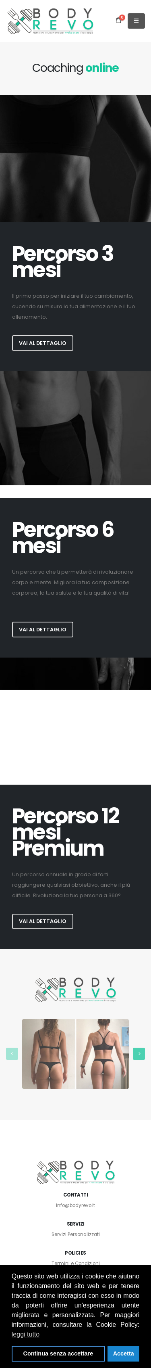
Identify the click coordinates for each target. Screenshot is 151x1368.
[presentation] (12, 1054)
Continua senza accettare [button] (58, 1353)
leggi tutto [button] (25, 1334)
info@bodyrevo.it (75, 1205)
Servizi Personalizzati (76, 1234)
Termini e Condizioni (76, 1263)
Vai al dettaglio (42, 343)
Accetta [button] (123, 1353)
